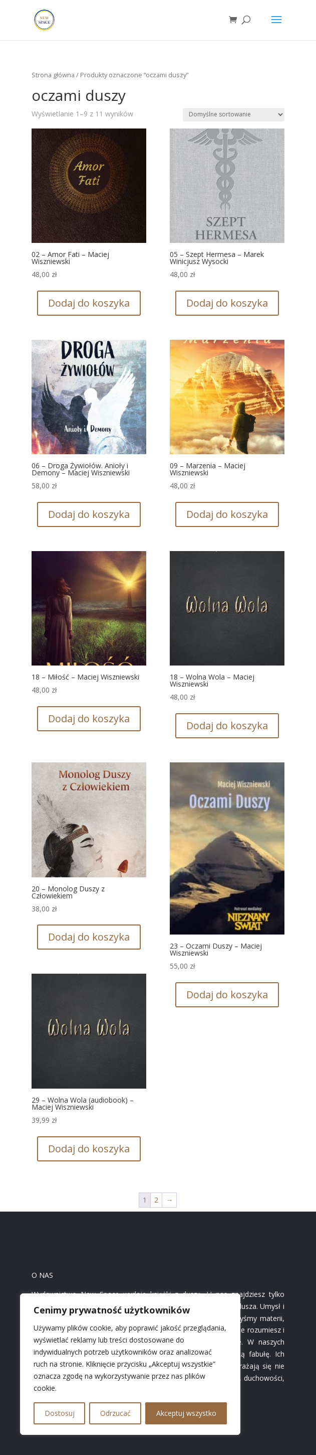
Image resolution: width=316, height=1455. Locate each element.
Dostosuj (60, 1413)
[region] (130, 1364)
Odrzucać (115, 1413)
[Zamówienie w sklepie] (233, 114)
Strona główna (53, 74)
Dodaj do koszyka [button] (89, 303)
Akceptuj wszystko (186, 1413)
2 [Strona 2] (156, 1200)
